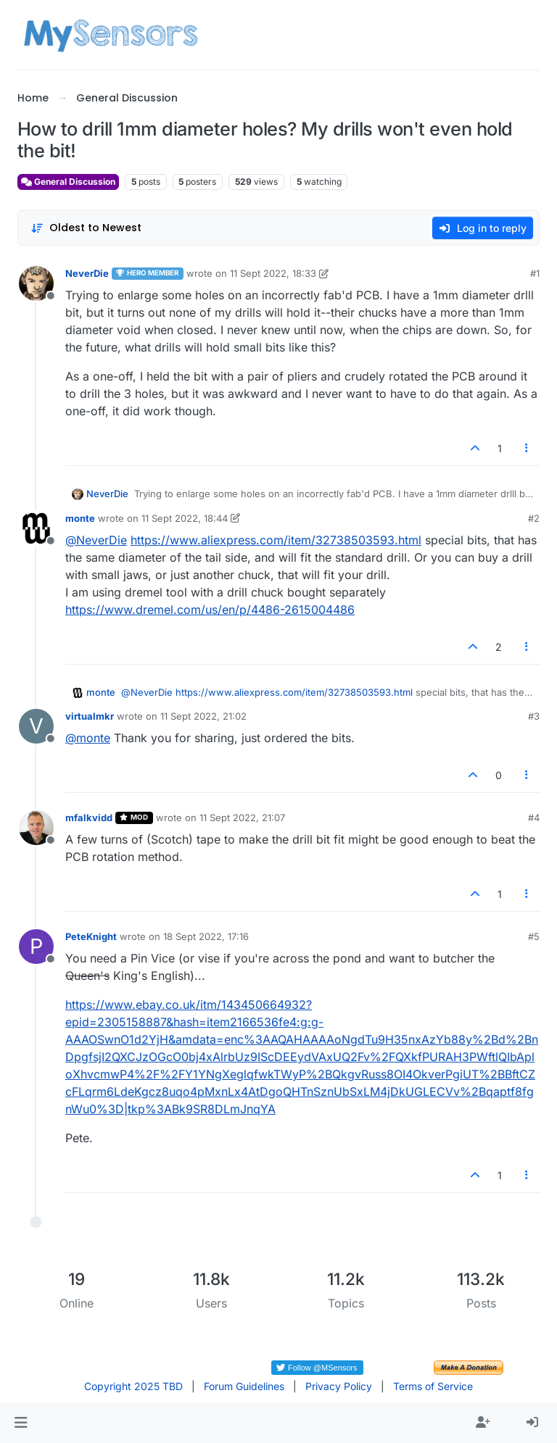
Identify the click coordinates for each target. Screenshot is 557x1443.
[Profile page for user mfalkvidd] (36, 827)
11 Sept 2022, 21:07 (242, 817)
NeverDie (87, 273)
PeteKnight (91, 936)
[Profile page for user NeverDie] (36, 283)
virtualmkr (89, 716)
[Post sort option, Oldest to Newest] (86, 228)
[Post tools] (527, 448)
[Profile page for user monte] (36, 528)
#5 (534, 936)
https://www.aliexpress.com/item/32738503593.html (276, 540)
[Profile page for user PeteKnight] (36, 946)
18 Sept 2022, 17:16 (206, 936)
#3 (534, 716)
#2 (534, 518)
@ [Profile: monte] (87, 738)
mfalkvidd (88, 817)
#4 (534, 817)
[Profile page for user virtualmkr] (36, 726)
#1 (535, 273)
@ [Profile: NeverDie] (96, 540)
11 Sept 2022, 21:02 (203, 716)
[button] (21, 1422)
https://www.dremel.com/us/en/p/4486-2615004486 (210, 609)
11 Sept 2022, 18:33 (273, 273)
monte (80, 518)
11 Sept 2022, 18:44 (184, 518)
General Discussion (68, 181)
